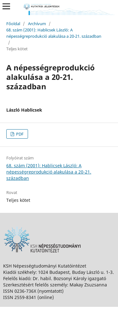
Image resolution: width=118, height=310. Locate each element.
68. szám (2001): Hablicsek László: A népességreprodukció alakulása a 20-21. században (53, 33)
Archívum (37, 23)
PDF (19, 134)
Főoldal (13, 23)
